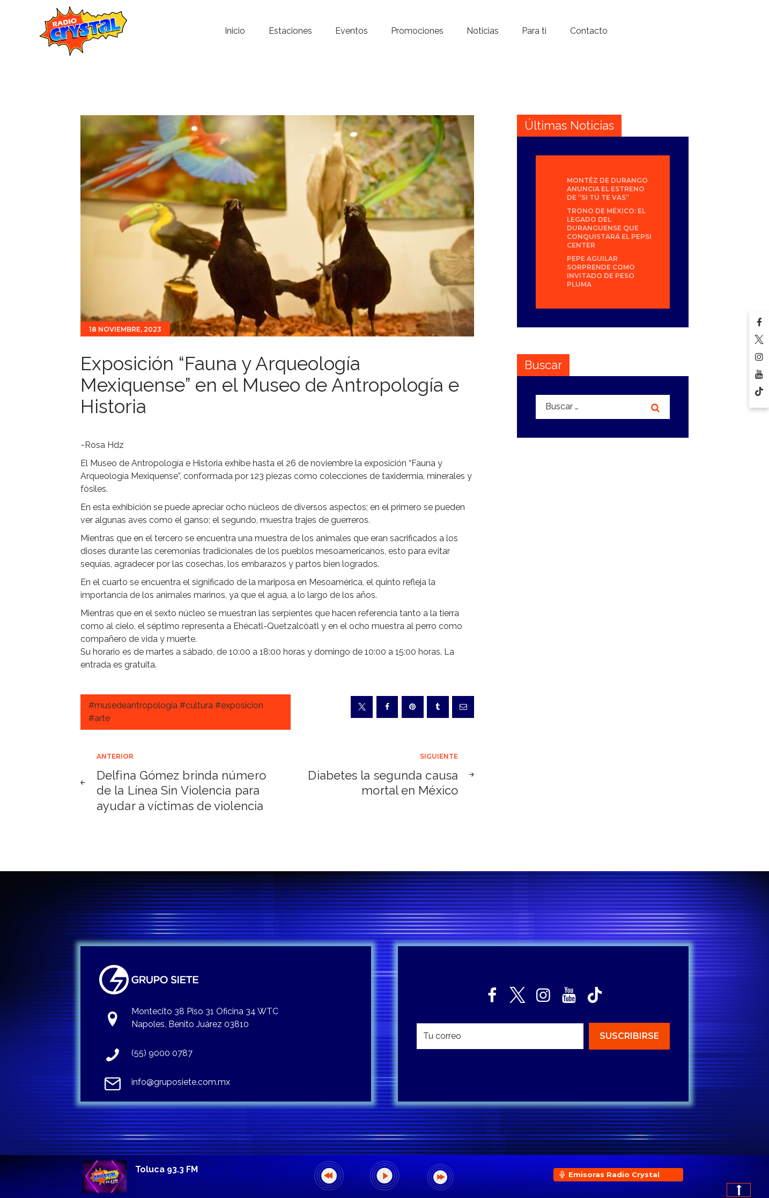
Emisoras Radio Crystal (614, 1174)
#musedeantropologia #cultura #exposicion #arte (175, 711)
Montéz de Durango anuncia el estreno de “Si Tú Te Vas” (607, 188)
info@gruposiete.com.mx (180, 1082)
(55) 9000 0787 (162, 1053)
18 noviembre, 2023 (125, 329)
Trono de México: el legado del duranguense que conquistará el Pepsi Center (609, 228)
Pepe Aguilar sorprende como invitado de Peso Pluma (601, 271)
